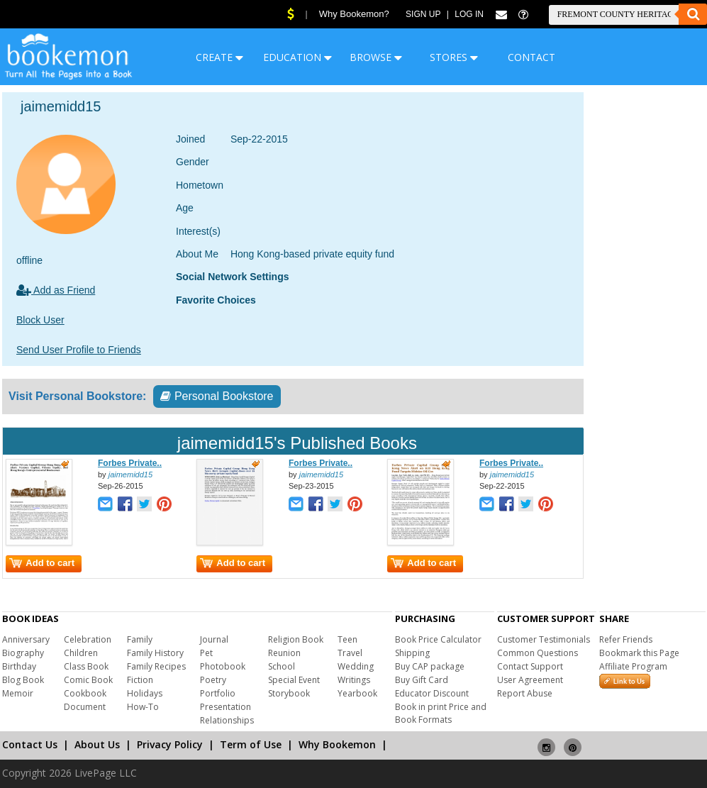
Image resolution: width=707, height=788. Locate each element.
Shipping (412, 653)
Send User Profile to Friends (78, 349)
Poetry (213, 680)
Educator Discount (432, 693)
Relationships (227, 720)
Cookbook (85, 693)
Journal (214, 639)
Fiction (140, 680)
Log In (469, 14)
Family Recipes (156, 666)
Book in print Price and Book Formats (440, 713)
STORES (454, 57)
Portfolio (217, 693)
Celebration (87, 639)
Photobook (222, 666)
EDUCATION (297, 57)
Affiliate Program (633, 666)
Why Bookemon (337, 744)
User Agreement (530, 680)
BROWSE (376, 57)
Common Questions (537, 653)
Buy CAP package (429, 666)
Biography (23, 653)
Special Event (294, 680)
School (281, 666)
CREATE (219, 57)
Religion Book (295, 639)
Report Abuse (524, 693)
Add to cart (41, 562)
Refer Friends (625, 639)
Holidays (144, 693)
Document (85, 707)
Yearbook (357, 693)
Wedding (356, 666)
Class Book (86, 666)
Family (139, 639)
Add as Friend (55, 290)
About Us (97, 744)
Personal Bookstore (216, 396)
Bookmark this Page (639, 653)
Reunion (284, 653)
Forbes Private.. (130, 463)
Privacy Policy (170, 744)
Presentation (225, 707)
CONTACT (531, 57)
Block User (40, 320)
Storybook (289, 693)
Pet (206, 653)
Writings (354, 680)
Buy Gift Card (421, 680)
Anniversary (26, 639)
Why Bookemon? (354, 14)
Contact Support (530, 666)
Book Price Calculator (438, 639)
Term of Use (251, 744)
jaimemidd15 (130, 474)
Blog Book (23, 680)
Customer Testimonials (543, 639)
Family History (155, 653)
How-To (143, 707)
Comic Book (88, 680)
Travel (350, 653)
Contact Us (29, 744)
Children (81, 653)
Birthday (19, 666)
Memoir (17, 693)
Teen (347, 639)
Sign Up (423, 14)
